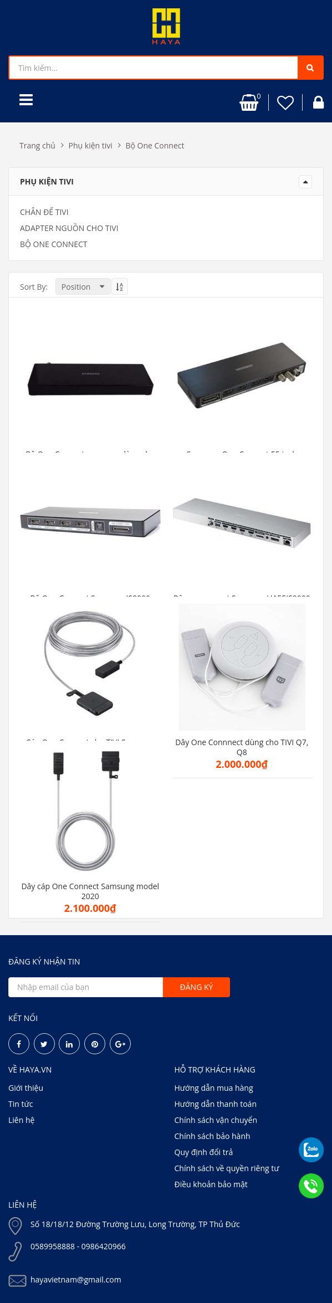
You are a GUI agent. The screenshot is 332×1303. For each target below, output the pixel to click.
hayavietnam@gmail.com (75, 1279)
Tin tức (20, 1104)
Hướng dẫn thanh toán (216, 1104)
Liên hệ (21, 1120)
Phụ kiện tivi (91, 145)
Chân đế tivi (44, 212)
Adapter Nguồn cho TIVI (69, 228)
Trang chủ (37, 145)
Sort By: (34, 286)
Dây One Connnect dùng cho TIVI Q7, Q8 (241, 747)
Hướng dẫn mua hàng (214, 1088)
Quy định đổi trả (204, 1152)
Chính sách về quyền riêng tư (227, 1168)
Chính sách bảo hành (213, 1136)
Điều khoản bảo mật (211, 1184)
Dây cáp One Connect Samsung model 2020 (90, 891)
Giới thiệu (25, 1088)
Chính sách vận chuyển (216, 1120)
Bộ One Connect (154, 145)
